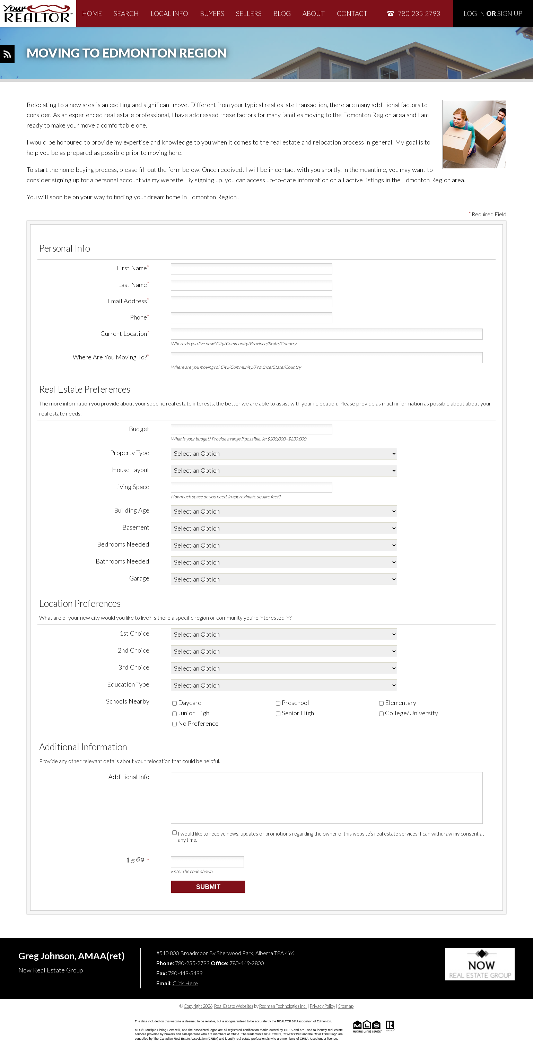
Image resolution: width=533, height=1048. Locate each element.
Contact (352, 13)
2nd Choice (133, 650)
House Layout (130, 469)
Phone (138, 317)
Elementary (397, 702)
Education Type (128, 684)
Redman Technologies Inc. (283, 1006)
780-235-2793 (413, 13)
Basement (135, 527)
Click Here (185, 983)
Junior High (190, 713)
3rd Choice (134, 667)
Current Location (124, 333)
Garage (139, 578)
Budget (139, 429)
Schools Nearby (127, 701)
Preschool (292, 702)
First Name (131, 268)
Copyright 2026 (198, 1006)
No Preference (195, 723)
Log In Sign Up (493, 13)
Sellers (249, 13)
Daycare (186, 702)
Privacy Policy (322, 1006)
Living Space (132, 486)
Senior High (295, 713)
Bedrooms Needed (123, 544)
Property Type (129, 452)
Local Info (169, 13)
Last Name (132, 284)
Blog (282, 13)
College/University (408, 713)
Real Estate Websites (233, 1006)
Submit (208, 886)
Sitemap (345, 1006)
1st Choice (134, 633)
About (314, 13)
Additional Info (128, 776)
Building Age (131, 510)
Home (92, 13)
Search (126, 13)
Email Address (127, 301)
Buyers (212, 13)
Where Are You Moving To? (110, 357)
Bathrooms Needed (122, 561)
